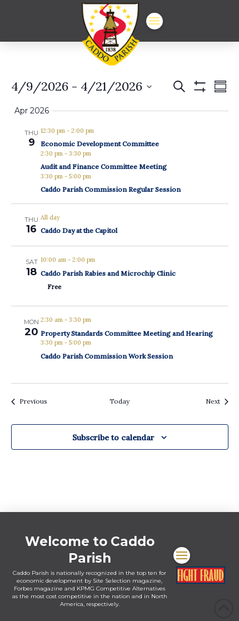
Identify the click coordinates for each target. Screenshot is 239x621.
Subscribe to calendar (113, 438)
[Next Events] (217, 401)
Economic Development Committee (100, 144)
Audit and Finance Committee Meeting (104, 166)
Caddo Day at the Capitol (79, 230)
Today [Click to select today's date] (119, 401)
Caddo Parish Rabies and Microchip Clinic (108, 273)
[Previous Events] (29, 401)
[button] (154, 21)
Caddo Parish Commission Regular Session (111, 189)
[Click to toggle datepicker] (81, 86)
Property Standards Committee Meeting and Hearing (127, 333)
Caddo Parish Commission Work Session (107, 356)
